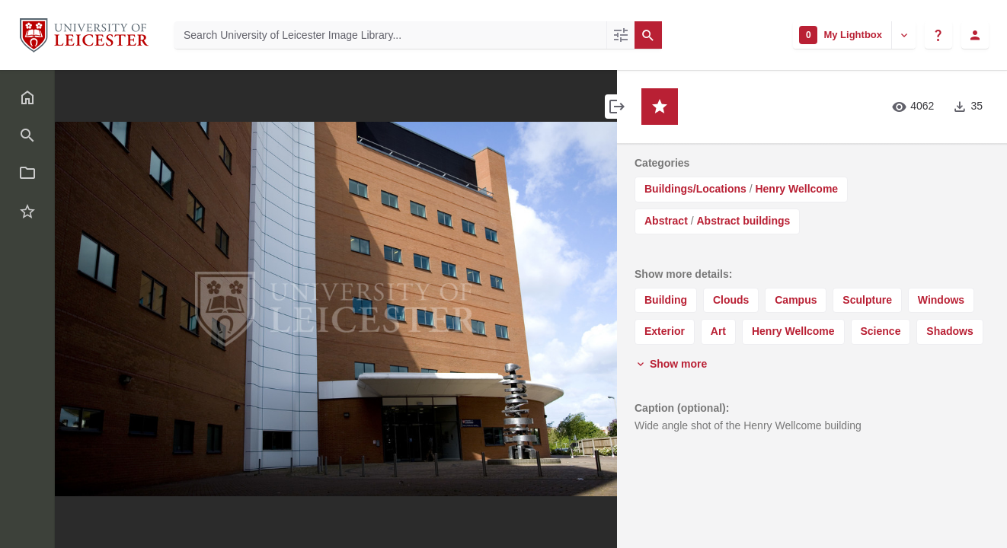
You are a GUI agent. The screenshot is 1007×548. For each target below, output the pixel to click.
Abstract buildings (743, 221)
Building (665, 300)
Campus (796, 300)
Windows (941, 300)
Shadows (949, 331)
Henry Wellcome (796, 189)
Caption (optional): (682, 408)
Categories (662, 163)
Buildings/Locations (695, 189)
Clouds (731, 300)
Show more (671, 364)
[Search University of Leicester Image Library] (390, 35)
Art (718, 331)
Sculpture (867, 300)
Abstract (666, 221)
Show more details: (683, 274)
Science (881, 331)
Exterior (664, 331)
